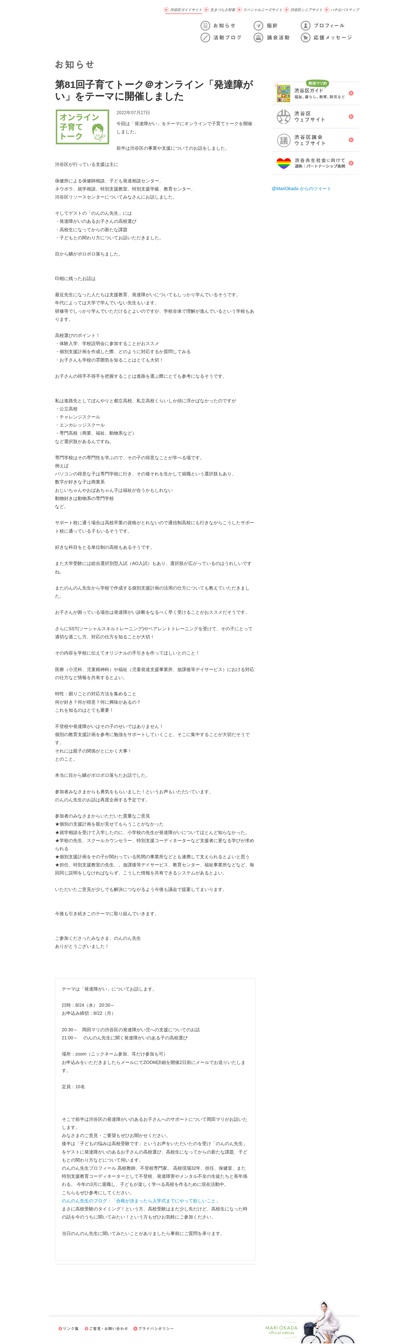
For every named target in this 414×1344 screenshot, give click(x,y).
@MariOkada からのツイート (302, 188)
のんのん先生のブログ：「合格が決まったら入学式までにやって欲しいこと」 (141, 1200)
